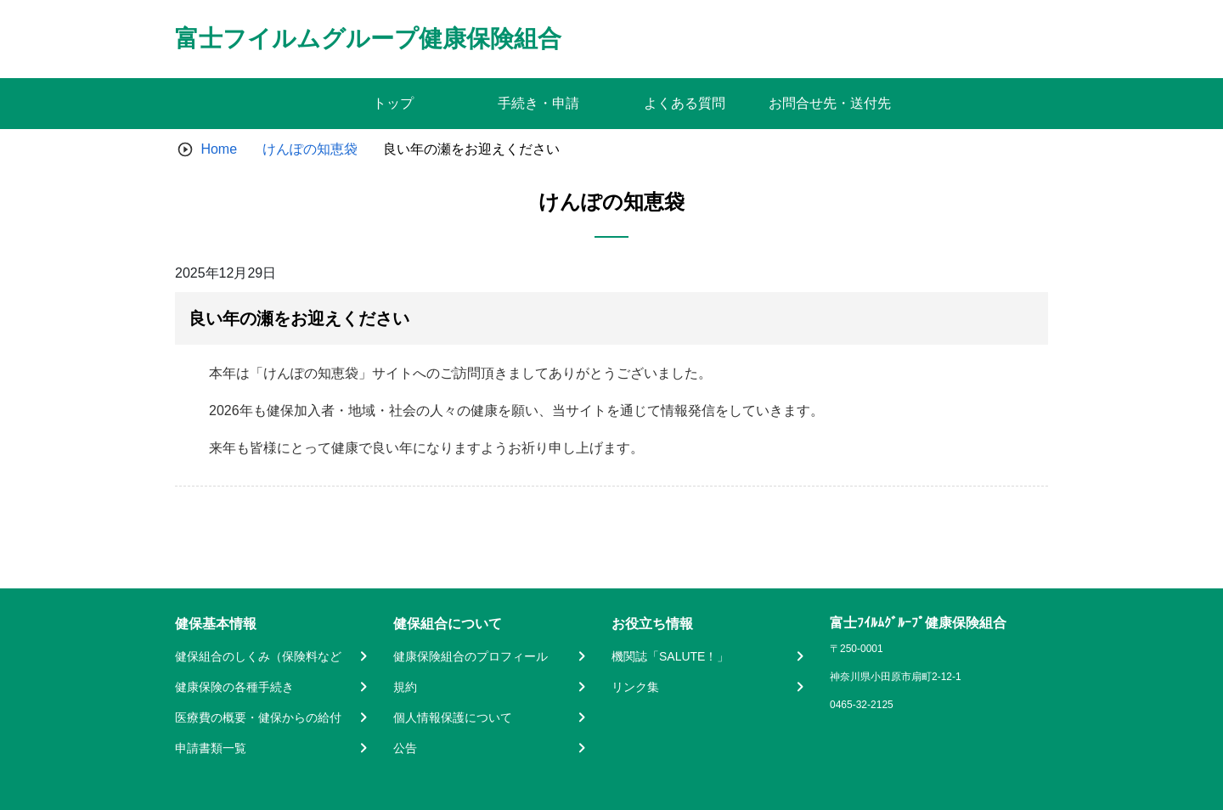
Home (218, 149)
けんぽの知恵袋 (310, 149)
